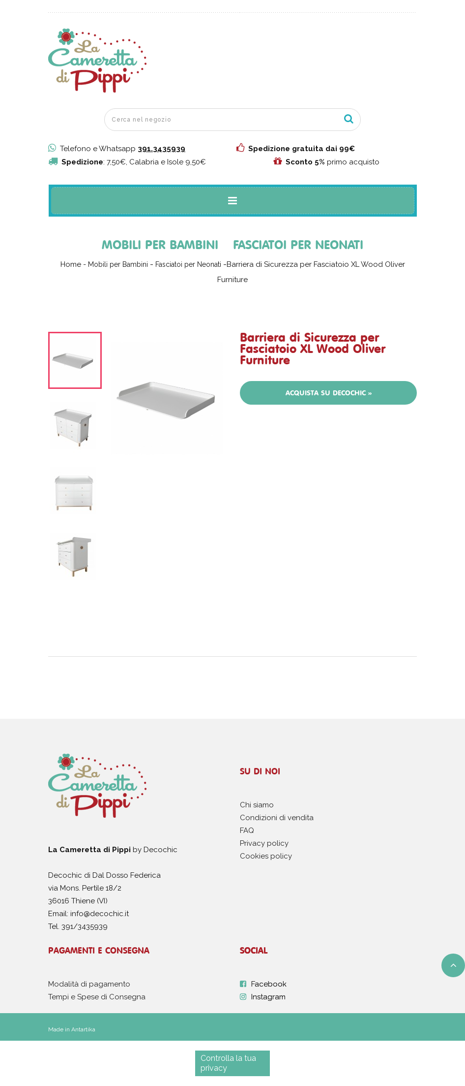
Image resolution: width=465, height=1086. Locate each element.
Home (70, 264)
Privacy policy (264, 843)
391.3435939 (161, 148)
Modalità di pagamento (89, 984)
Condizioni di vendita (277, 817)
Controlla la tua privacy (228, 1063)
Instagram (268, 996)
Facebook (269, 984)
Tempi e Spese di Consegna (96, 996)
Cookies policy (266, 856)
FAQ (247, 830)
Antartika (83, 1029)
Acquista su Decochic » (329, 393)
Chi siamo (257, 804)
